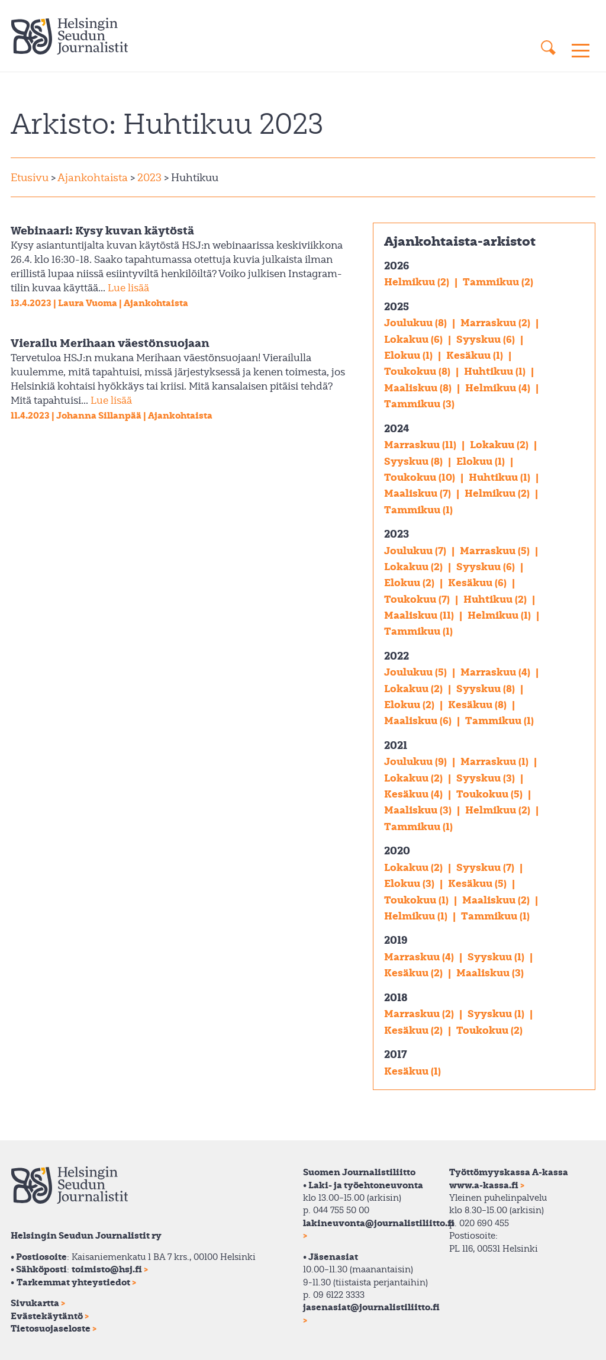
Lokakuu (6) (414, 339)
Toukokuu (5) (490, 793)
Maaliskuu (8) (419, 387)
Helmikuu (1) (500, 615)
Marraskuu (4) (496, 671)
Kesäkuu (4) (414, 793)
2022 (396, 655)
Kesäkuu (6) (478, 582)
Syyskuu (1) (497, 956)
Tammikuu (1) (418, 509)
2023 (148, 177)
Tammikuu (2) (498, 281)
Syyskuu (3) (486, 777)
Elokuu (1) (409, 355)
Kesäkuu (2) (414, 972)
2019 (396, 939)
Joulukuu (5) (416, 671)
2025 (396, 306)
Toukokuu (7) (418, 599)
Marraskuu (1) (495, 761)
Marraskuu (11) (421, 444)
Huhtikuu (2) (496, 599)
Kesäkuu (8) (478, 704)
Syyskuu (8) (414, 461)
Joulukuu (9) (416, 761)
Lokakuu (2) (500, 444)
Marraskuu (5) (496, 550)
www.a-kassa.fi (483, 1184)
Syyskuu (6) (486, 339)
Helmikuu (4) (499, 387)
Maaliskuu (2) (497, 899)
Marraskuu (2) (496, 322)
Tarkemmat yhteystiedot (73, 1282)
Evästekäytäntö (47, 1315)
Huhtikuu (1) (496, 371)
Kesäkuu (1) (475, 355)
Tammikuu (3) (419, 403)
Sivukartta (35, 1302)
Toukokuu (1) (417, 899)
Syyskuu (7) (486, 867)
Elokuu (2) (410, 582)
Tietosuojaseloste (51, 1328)
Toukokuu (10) (420, 477)
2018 (396, 997)
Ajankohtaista (92, 177)
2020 (397, 850)
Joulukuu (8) (416, 322)
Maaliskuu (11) (420, 615)
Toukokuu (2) (489, 1030)
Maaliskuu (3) (419, 809)
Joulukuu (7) (416, 550)
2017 (395, 1053)
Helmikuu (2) (418, 281)
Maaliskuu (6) (419, 720)
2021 (395, 744)
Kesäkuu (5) (478, 883)
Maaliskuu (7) (418, 493)
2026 (396, 265)
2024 (397, 428)
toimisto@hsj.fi (107, 1268)
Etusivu (30, 177)
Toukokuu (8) (418, 371)
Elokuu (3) (410, 883)
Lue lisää (128, 287)
